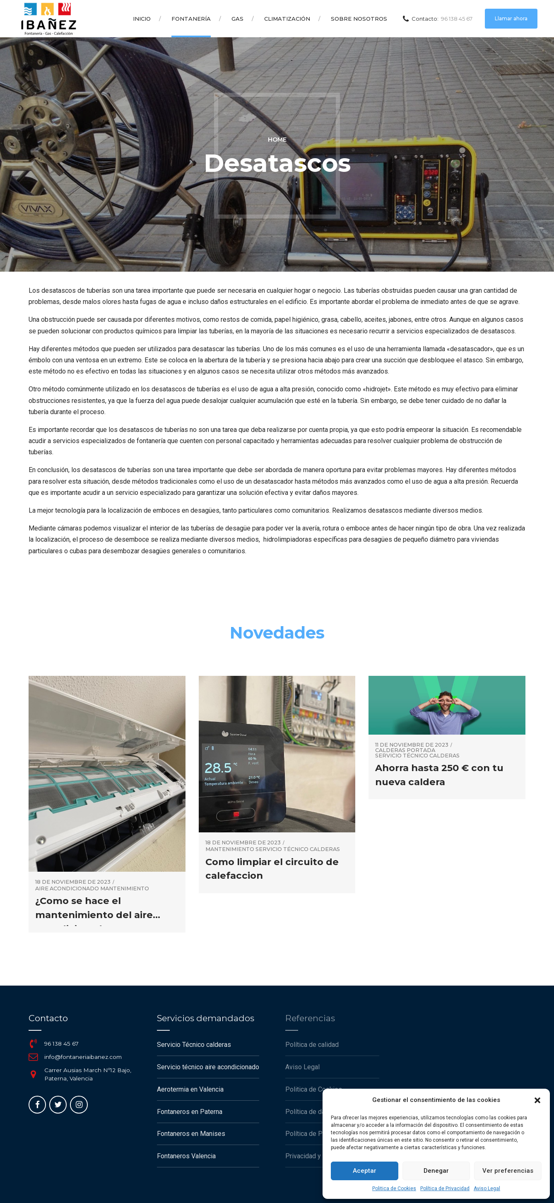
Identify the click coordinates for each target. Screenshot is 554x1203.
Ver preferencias (507, 1170)
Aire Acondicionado (67, 889)
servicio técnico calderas (297, 849)
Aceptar (364, 1170)
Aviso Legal (487, 1188)
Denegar (436, 1170)
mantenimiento (124, 889)
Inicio (142, 18)
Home (277, 139)
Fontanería (191, 18)
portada (421, 750)
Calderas (390, 750)
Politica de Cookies (394, 1188)
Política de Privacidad (445, 1188)
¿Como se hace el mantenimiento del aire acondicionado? (94, 914)
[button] (537, 1100)
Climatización (287, 18)
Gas (237, 18)
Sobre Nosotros (359, 18)
